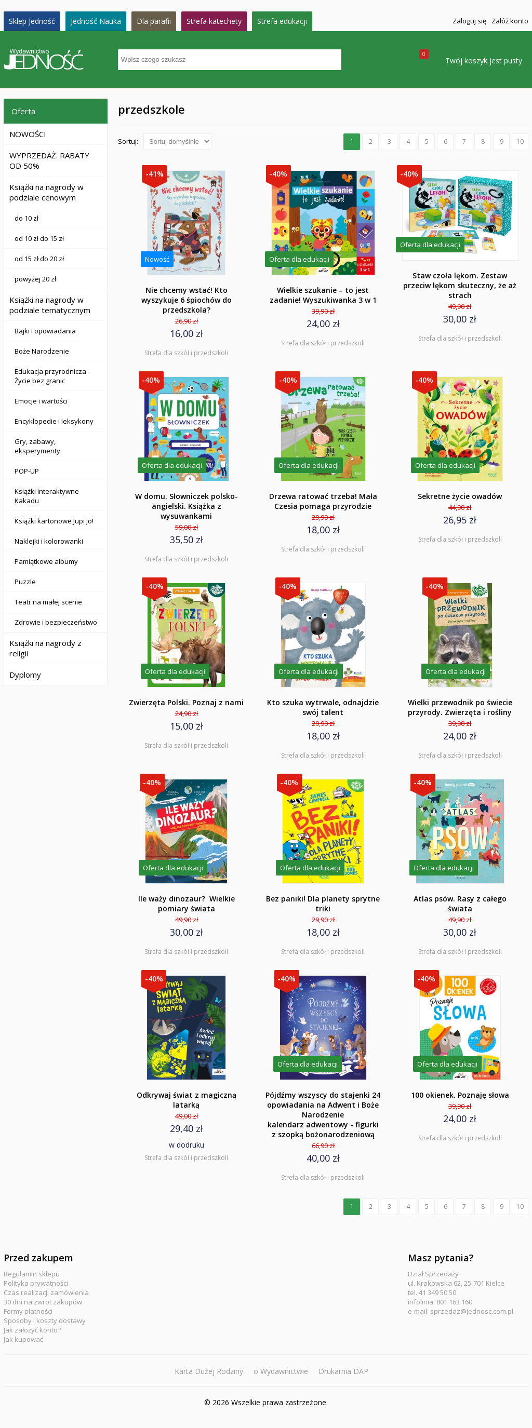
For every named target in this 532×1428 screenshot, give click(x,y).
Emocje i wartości (41, 401)
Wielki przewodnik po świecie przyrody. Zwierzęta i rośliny (460, 707)
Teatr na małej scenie (48, 602)
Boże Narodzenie (42, 351)
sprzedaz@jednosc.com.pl (471, 1311)
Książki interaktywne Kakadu (47, 496)
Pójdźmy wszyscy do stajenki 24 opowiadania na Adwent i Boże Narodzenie (323, 1114)
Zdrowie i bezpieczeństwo (56, 622)
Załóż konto (509, 20)
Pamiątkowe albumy (46, 561)
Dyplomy (25, 674)
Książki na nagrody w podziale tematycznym (49, 304)
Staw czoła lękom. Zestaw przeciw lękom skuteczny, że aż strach (459, 285)
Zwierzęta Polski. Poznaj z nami (186, 702)
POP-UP (27, 471)
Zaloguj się (469, 20)
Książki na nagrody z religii (45, 648)
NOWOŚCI (27, 134)
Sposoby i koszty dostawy (45, 1320)
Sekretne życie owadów (460, 496)
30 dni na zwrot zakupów (43, 1301)
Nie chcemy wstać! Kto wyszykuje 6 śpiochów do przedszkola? (186, 300)
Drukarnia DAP (343, 1371)
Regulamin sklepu (32, 1273)
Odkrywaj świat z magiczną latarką (186, 1100)
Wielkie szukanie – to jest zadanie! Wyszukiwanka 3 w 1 (323, 295)
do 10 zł (26, 218)
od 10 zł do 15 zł (39, 238)
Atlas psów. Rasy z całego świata (460, 903)
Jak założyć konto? (32, 1330)
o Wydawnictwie (281, 1371)
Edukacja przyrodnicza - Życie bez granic (52, 376)
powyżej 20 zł (35, 279)
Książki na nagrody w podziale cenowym (46, 192)
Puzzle (25, 581)
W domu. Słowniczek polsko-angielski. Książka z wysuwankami (186, 506)
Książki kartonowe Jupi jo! (54, 521)
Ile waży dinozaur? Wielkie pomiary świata (186, 903)
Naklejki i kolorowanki (49, 541)
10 (520, 141)
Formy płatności (28, 1311)
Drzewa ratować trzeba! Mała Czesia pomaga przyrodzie (323, 501)
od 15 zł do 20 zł (39, 258)
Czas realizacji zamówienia (46, 1292)
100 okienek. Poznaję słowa (460, 1095)
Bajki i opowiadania (45, 330)
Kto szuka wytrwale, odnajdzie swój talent (323, 707)
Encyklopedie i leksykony (54, 421)
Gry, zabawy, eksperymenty (37, 446)
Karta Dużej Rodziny (209, 1371)
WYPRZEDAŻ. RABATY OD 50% (49, 160)
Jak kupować (23, 1339)
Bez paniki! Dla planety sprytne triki (323, 903)
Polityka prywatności (36, 1283)
